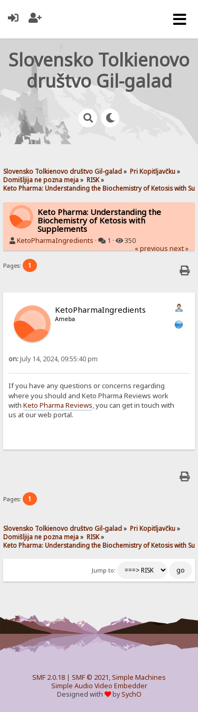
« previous (151, 248)
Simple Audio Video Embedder (99, 685)
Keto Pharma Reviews (57, 405)
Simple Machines (139, 677)
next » (178, 248)
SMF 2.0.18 (48, 677)
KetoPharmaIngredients (55, 240)
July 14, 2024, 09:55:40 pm (53, 358)
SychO (131, 694)
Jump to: (104, 570)
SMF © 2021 (90, 677)
